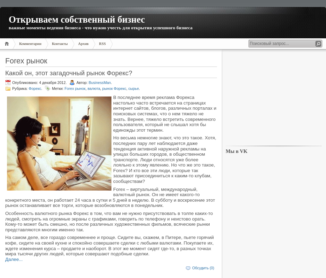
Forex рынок (74, 88)
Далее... (14, 259)
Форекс (35, 88)
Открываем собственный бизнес (77, 19)
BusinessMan (99, 82)
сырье (133, 88)
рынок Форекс (114, 88)
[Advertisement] (273, 97)
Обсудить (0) (203, 268)
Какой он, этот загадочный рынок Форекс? (68, 73)
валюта (93, 88)
